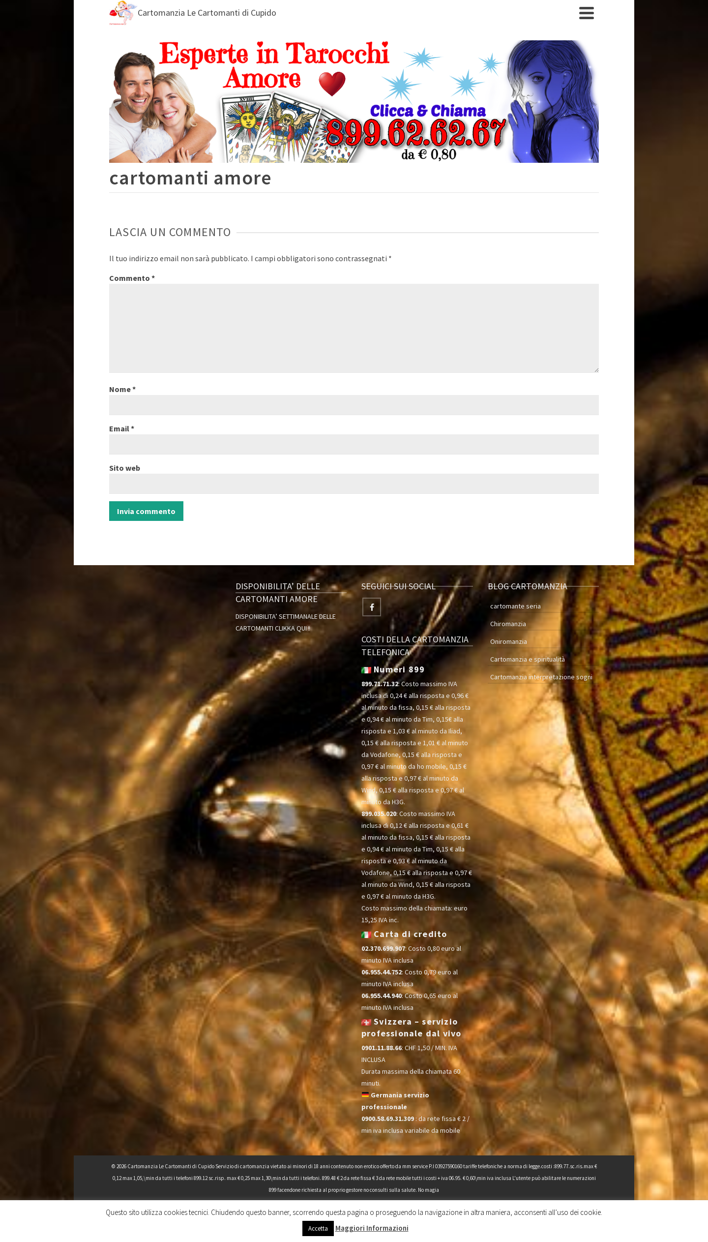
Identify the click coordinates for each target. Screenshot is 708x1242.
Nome (122, 389)
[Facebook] (371, 607)
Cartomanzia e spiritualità (527, 659)
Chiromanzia (508, 623)
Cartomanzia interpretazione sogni (541, 676)
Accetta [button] (318, 1228)
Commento (132, 278)
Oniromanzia (508, 641)
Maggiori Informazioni (372, 1228)
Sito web (124, 468)
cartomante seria (515, 606)
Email (121, 428)
